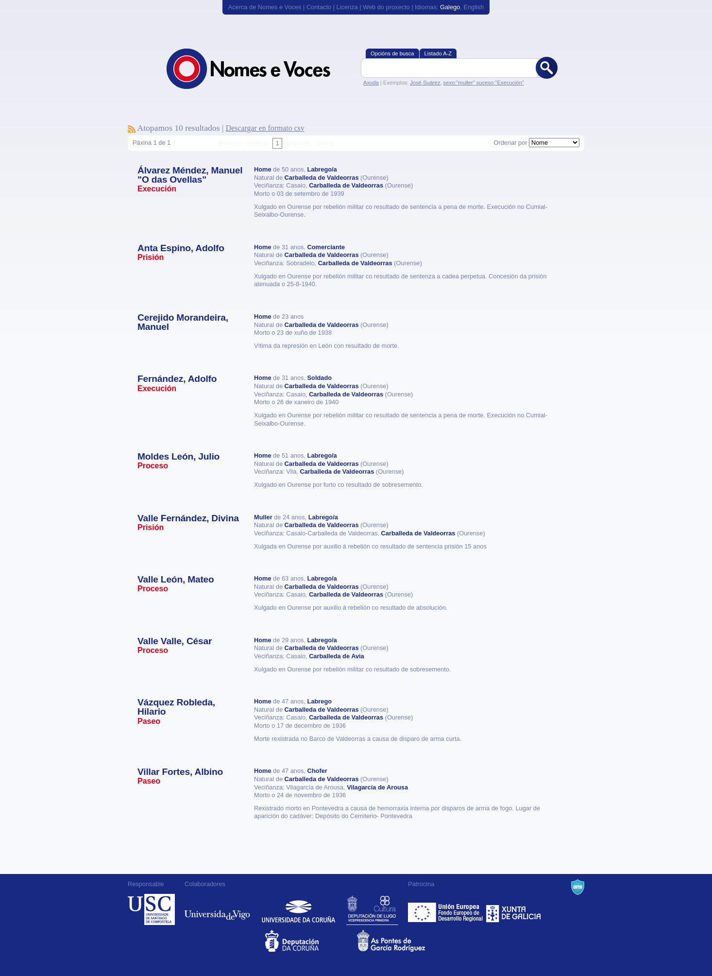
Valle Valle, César (174, 641)
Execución (156, 189)
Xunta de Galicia (513, 909)
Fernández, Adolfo (177, 379)
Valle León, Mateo (175, 579)
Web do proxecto (386, 7)
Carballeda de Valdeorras (322, 177)
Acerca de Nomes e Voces (265, 7)
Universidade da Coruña (298, 909)
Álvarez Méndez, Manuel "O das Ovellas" (189, 175)
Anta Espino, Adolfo (180, 248)
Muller (263, 517)
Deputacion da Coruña (310, 941)
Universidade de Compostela (151, 909)
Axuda (371, 83)
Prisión (150, 257)
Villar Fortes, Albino (180, 772)
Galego (450, 7)
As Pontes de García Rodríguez (402, 941)
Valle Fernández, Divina (188, 518)
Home (262, 169)
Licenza (347, 7)
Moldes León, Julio (178, 456)
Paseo (148, 721)
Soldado (319, 377)
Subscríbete (132, 129)
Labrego (319, 701)
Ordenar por (510, 142)
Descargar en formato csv (265, 128)
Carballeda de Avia (336, 656)
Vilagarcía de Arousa (377, 787)
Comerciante (326, 247)
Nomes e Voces (259, 69)
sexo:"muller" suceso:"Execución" (483, 83)
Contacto (318, 7)
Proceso (152, 466)
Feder (446, 909)
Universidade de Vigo (217, 909)
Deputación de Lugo (372, 909)
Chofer (317, 770)
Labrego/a (322, 169)
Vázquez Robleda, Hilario (176, 707)
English (473, 7)
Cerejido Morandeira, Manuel (182, 322)
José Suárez (425, 83)
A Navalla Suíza (577, 887)
